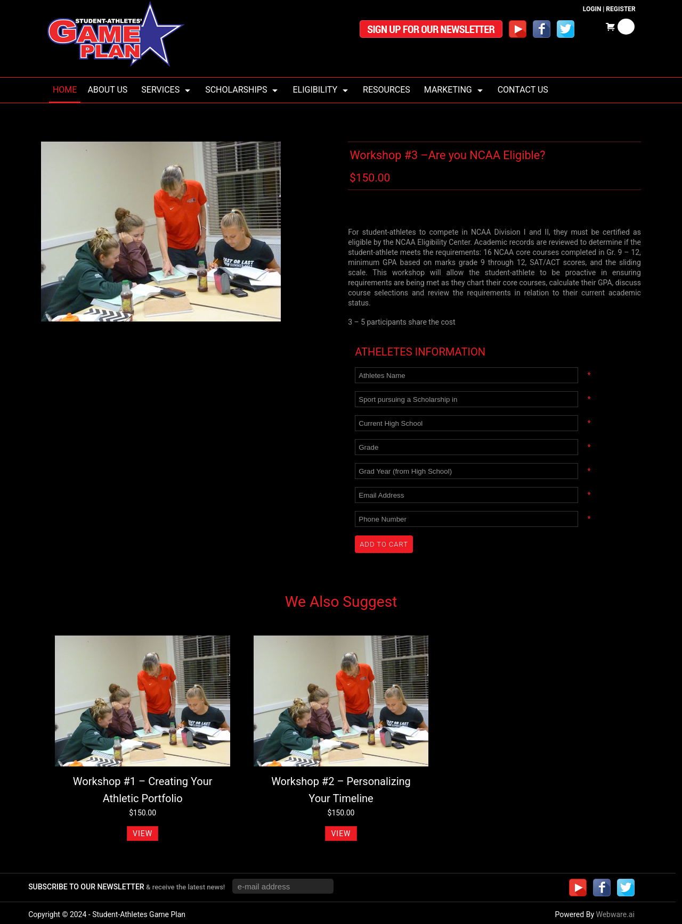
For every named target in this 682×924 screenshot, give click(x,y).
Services (160, 90)
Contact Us (523, 90)
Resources (386, 90)
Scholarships (236, 90)
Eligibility (315, 90)
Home (65, 90)
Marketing (448, 90)
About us (107, 90)
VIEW (142, 833)
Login (592, 9)
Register (620, 9)
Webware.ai (615, 914)
